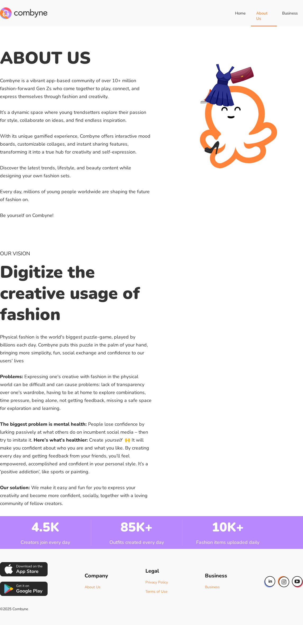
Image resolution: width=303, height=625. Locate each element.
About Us (261, 16)
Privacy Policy (156, 582)
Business (290, 13)
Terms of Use (156, 591)
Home (240, 13)
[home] (23, 13)
